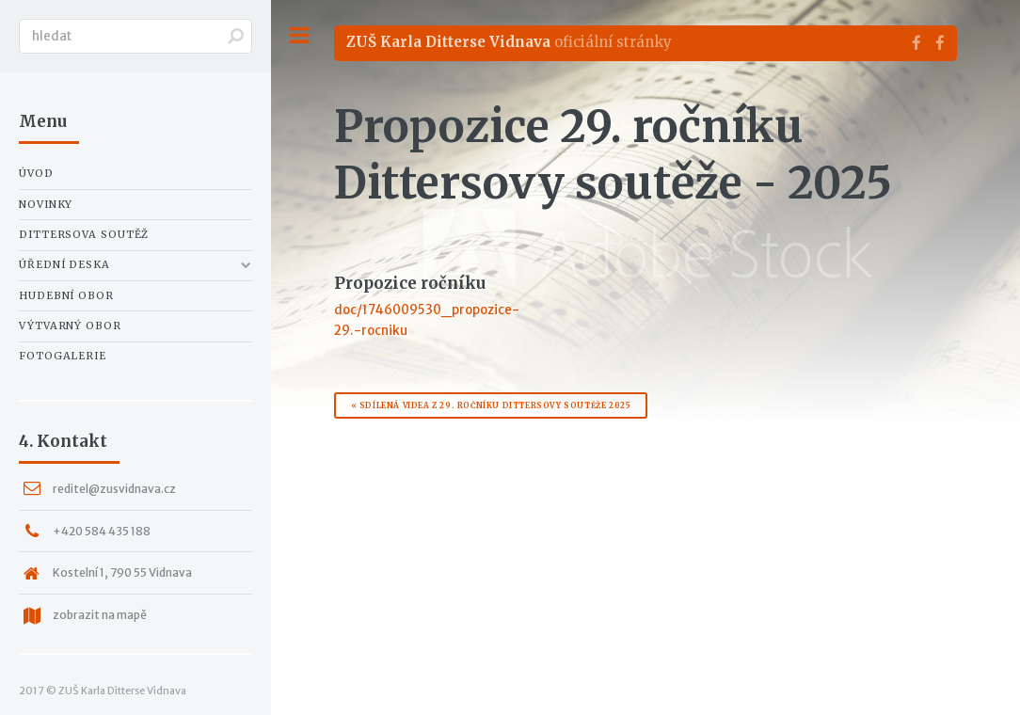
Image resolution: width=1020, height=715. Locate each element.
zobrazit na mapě (100, 615)
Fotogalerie (62, 355)
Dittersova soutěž (84, 234)
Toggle (299, 35)
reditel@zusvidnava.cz (114, 489)
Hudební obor (66, 295)
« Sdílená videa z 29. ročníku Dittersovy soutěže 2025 (491, 405)
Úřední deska (64, 264)
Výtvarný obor (70, 325)
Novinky (45, 204)
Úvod (36, 173)
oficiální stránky (509, 42)
